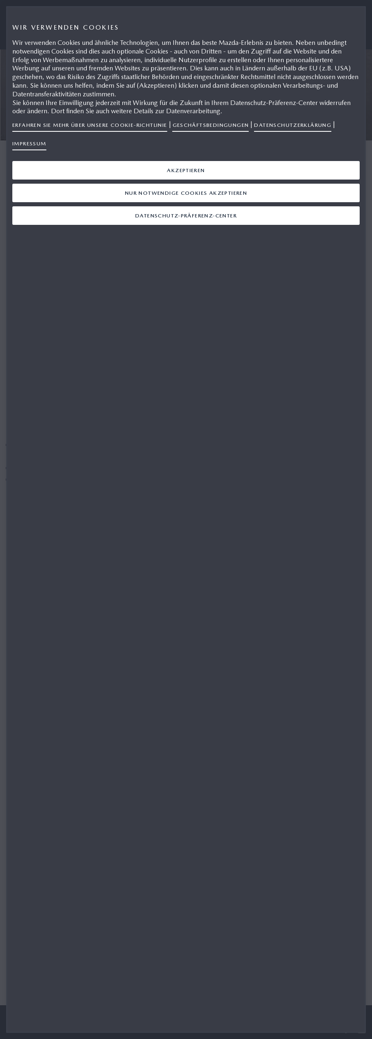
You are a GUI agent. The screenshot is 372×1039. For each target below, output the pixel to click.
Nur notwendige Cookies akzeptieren (186, 193)
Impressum (29, 143)
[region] (186, 519)
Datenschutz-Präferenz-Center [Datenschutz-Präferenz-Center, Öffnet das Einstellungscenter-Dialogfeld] (186, 215)
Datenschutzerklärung (292, 125)
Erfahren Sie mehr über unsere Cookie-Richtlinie (89, 125)
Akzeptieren (186, 170)
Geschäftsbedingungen (211, 125)
